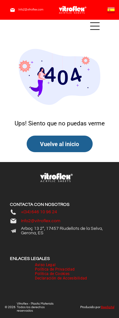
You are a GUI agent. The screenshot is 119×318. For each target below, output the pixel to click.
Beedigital (107, 307)
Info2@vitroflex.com (30, 9)
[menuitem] (45, 265)
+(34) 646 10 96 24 (39, 212)
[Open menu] (95, 26)
